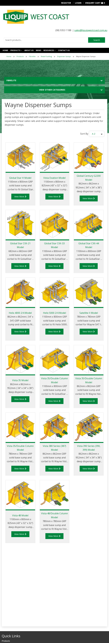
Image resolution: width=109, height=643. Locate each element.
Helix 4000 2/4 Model (20, 312)
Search (96, 40)
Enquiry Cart (92, 2)
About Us (28, 50)
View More (20, 196)
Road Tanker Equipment (13, 587)
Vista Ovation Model (54, 177)
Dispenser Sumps (64, 56)
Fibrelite (32, 56)
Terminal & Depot (9, 591)
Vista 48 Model (20, 515)
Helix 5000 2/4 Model (54, 312)
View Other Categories (52, 89)
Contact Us (7, 570)
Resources (48, 50)
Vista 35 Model (20, 380)
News (38, 50)
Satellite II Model (88, 312)
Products (15, 50)
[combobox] (46, 40)
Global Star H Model (20, 177)
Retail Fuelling (46, 56)
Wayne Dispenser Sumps (85, 56)
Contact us (64, 50)
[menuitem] (11, 56)
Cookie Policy (23, 631)
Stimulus (18, 639)
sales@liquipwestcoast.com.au (90, 30)
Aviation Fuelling (9, 582)
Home (5, 50)
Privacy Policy (8, 631)
